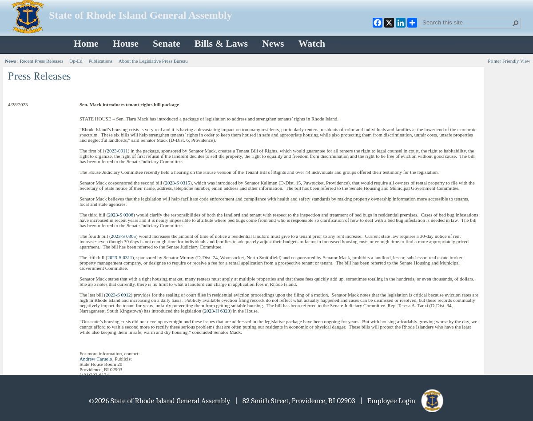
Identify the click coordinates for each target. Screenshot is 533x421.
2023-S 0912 (118, 294)
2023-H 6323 (217, 310)
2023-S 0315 (177, 182)
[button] (516, 23)
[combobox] (466, 22)
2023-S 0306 (120, 214)
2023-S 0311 (119, 257)
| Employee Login (402, 401)
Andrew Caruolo (96, 358)
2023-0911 (117, 150)
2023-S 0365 (123, 236)
